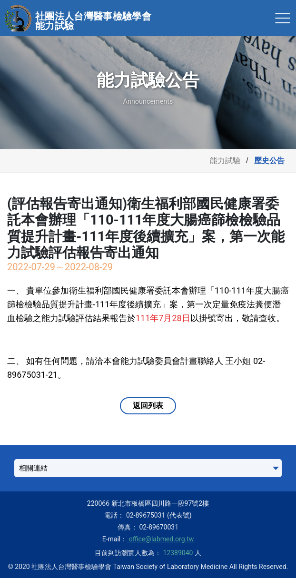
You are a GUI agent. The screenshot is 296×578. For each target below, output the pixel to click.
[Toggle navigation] (282, 18)
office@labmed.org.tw (160, 539)
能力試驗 (225, 161)
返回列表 (148, 405)
